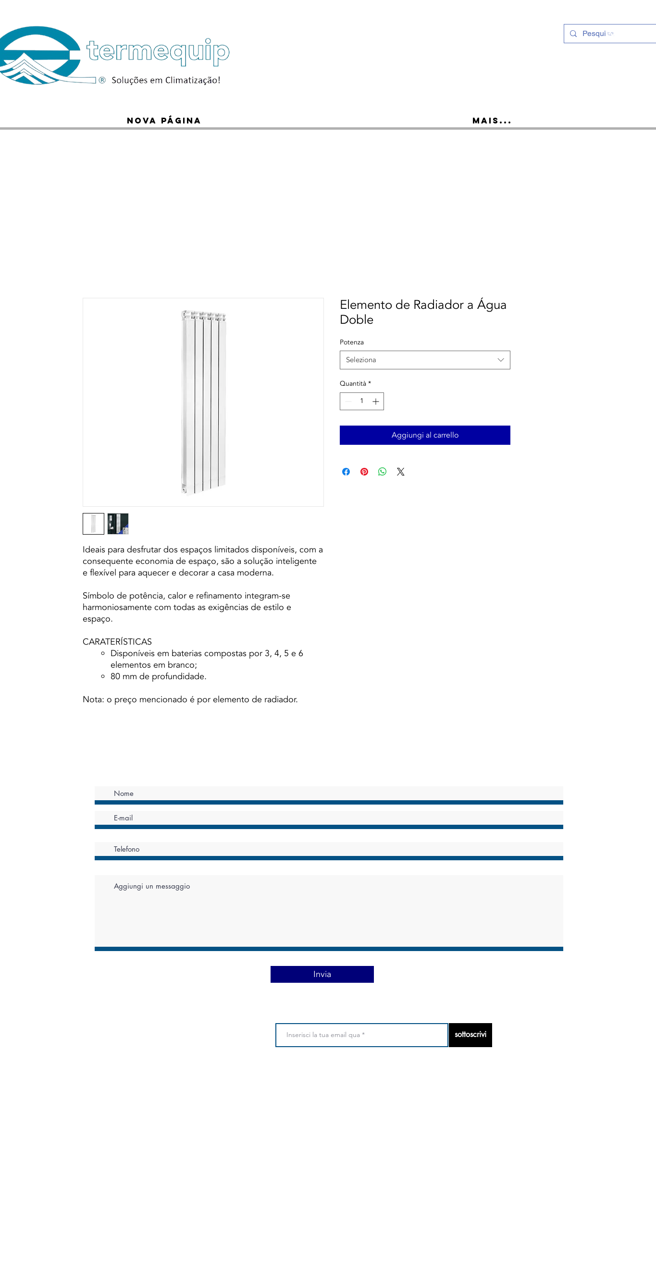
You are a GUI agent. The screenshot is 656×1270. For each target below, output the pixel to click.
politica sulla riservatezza (323, 1086)
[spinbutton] (362, 401)
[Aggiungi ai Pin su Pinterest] (364, 471)
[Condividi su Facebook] (346, 471)
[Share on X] (401, 471)
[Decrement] (347, 401)
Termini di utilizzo (257, 1086)
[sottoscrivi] (470, 1035)
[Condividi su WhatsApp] (382, 471)
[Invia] (322, 974)
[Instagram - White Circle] (610, 32)
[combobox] (425, 360)
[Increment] (377, 401)
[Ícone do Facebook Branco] (623, 32)
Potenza (352, 342)
